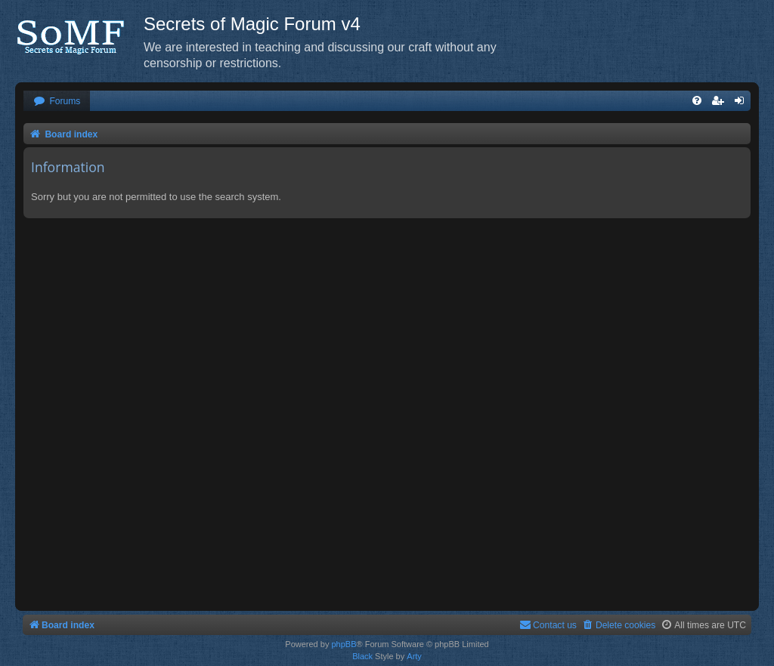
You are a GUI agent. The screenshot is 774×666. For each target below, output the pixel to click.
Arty (414, 656)
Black (362, 656)
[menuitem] (56, 101)
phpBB (343, 644)
